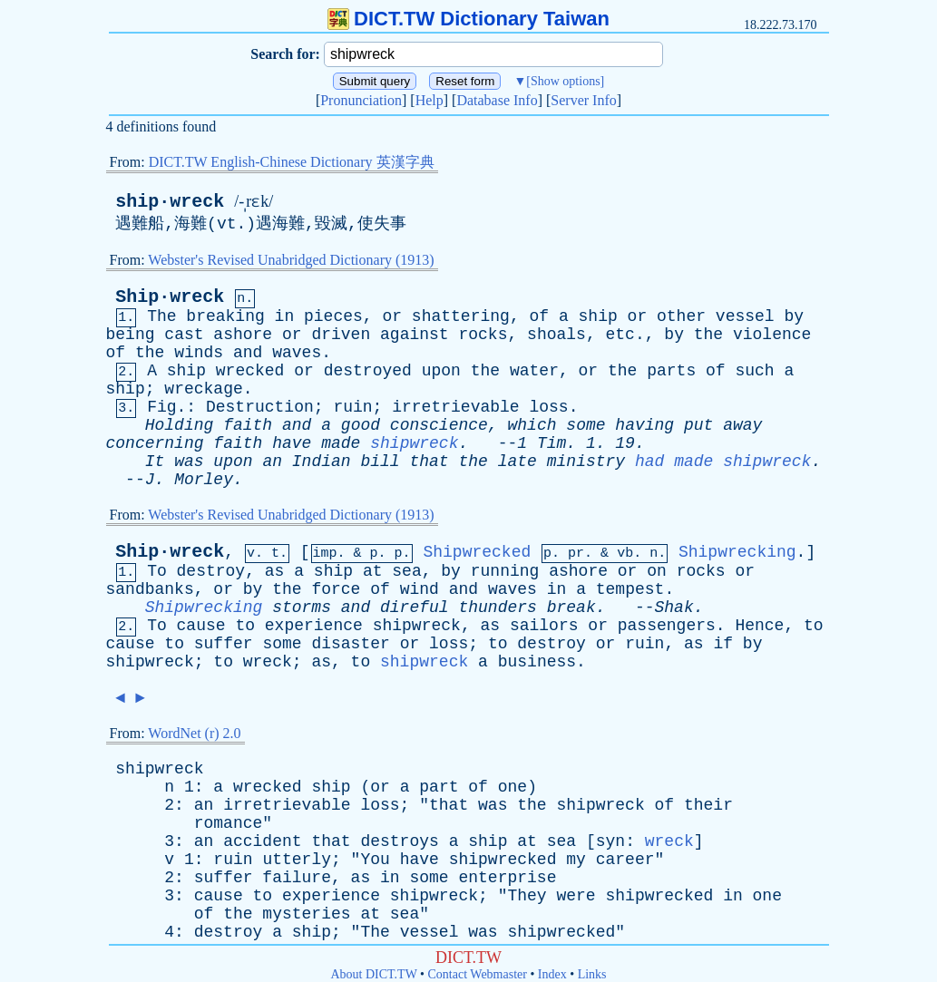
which (532, 425)
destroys (399, 841)
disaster (350, 644)
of (540, 316)
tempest (630, 589)
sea (406, 571)
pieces (333, 316)
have (291, 443)
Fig (161, 407)
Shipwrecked (477, 552)
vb (625, 553)
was (188, 461)
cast (183, 335)
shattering (461, 316)
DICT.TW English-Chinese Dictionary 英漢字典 (291, 162)
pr (576, 553)
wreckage (203, 389)
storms (301, 607)
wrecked (250, 371)
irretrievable (455, 407)
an (272, 461)
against (414, 335)
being (130, 335)
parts (671, 371)
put (698, 425)
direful (414, 607)
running (505, 571)
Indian (321, 461)
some (585, 425)
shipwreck (414, 443)
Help (429, 100)
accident (262, 841)
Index (552, 974)
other (681, 316)
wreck (267, 662)
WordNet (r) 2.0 (194, 733)
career (625, 860)
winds (198, 353)
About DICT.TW (373, 974)
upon (441, 371)
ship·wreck (169, 201)
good (360, 425)
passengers (667, 626)
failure (296, 878)
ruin (352, 407)
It (155, 461)
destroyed (368, 371)
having (644, 425)
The (161, 316)
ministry (586, 461)
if (723, 644)
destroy (211, 571)
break (571, 607)
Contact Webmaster (477, 974)
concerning (155, 443)
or (392, 316)
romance (228, 823)
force (335, 589)
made (340, 443)
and (247, 353)
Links (592, 974)
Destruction (260, 407)
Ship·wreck (169, 297)
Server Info (583, 100)
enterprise (507, 878)
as (275, 571)
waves (296, 353)
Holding (179, 425)
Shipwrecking (737, 552)
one (512, 787)
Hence (759, 626)
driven (340, 335)
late (517, 461)
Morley (203, 480)
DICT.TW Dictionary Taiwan (468, 18)
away (742, 425)
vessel (745, 316)
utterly (296, 860)
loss (548, 407)
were (575, 896)
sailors (544, 626)
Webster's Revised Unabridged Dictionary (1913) (291, 259)
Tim (551, 443)
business (537, 662)
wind (419, 589)
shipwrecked (503, 860)
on (657, 571)
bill (379, 461)
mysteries (306, 914)
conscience (439, 425)
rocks (482, 335)
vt (227, 224)
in (285, 316)
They (526, 896)
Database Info (496, 100)
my (576, 860)
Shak (674, 607)
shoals (556, 335)
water (534, 371)
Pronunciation (361, 100)
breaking (225, 316)
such (754, 371)
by (794, 316)
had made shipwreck (723, 461)
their (708, 805)
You (374, 860)
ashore (242, 335)
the (708, 335)
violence (772, 335)
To (157, 571)
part (438, 787)
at (373, 571)
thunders (497, 607)
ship (598, 316)
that (428, 461)
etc (620, 335)
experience (314, 626)
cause (201, 626)
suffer (223, 644)
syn (610, 841)
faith (247, 425)
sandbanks (150, 589)
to (245, 626)
